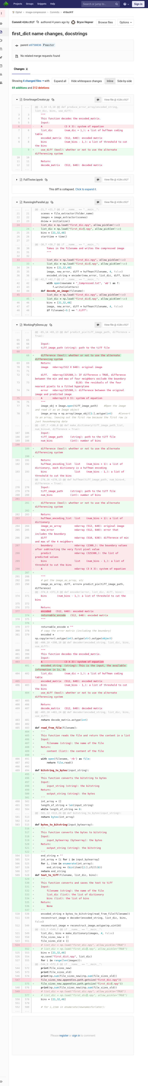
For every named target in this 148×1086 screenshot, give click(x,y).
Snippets (41, 4)
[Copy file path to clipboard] (53, 99)
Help (52, 4)
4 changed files (34, 80)
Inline (109, 81)
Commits (55, 12)
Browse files (105, 22)
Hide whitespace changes (85, 81)
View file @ (115, 99)
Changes (22, 69)
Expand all (59, 81)
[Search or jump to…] (101, 4)
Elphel (18, 12)
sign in (76, 1047)
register (63, 1047)
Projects (17, 4)
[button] (4, 1081)
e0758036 (36, 45)
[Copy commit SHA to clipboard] (38, 22)
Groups (30, 4)
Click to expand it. (86, 189)
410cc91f (69, 12)
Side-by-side (123, 81)
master (49, 45)
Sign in (138, 4)
